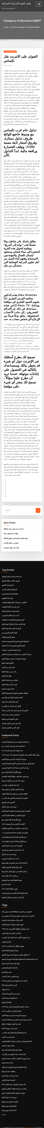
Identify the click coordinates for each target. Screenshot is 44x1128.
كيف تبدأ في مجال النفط (9, 681)
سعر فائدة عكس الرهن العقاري (12, 574)
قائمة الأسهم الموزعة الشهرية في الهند (14, 1061)
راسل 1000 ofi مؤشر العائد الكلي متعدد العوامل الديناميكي (20, 751)
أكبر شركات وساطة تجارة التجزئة (12, 915)
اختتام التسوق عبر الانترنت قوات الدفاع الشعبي (17, 1036)
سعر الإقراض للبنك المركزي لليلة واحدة (14, 832)
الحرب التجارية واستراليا (9, 980)
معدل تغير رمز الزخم (8, 664)
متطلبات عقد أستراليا (8, 1066)
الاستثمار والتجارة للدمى (9, 586)
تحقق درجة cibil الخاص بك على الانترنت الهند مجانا (18, 911)
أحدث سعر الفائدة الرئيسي (10, 612)
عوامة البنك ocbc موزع (9, 1091)
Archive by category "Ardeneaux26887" (25, 27)
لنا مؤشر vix (6, 984)
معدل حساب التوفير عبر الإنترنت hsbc (14, 1048)
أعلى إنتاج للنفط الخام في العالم (12, 863)
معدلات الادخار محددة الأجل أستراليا (13, 777)
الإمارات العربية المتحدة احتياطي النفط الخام (16, 807)
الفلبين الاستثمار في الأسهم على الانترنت (15, 794)
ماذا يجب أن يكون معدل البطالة (14, 526)
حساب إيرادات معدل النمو (10, 1070)
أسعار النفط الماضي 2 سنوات (11, 646)
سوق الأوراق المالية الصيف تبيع (11, 768)
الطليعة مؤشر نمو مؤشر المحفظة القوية (15, 790)
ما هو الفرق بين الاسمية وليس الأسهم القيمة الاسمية (18, 759)
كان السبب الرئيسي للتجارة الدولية (13, 893)
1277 (3, 1109)
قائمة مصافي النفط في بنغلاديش (12, 694)
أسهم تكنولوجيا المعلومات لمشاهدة (13, 616)
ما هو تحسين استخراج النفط (11, 608)
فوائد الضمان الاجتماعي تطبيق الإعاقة (16, 535)
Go (38, 508)
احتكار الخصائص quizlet (10, 963)
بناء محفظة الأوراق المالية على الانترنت (14, 1027)
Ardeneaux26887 (10, 51)
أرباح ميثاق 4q (6, 937)
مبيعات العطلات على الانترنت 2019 (13, 941)
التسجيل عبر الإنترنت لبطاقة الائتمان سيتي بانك (17, 907)
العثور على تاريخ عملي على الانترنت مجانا (15, 707)
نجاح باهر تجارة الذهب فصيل (11, 958)
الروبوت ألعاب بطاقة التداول (11, 578)
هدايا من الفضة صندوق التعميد (11, 928)
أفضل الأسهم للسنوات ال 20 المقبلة (13, 642)
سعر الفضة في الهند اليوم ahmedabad (14, 858)
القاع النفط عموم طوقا (9, 1100)
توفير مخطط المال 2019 (9, 884)
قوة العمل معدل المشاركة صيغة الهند (13, 621)
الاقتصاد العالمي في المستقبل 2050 (13, 820)
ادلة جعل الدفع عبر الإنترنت (10, 781)
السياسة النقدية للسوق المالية (11, 625)
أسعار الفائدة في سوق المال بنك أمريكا (14, 867)
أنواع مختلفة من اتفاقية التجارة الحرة (13, 811)
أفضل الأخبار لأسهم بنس (9, 629)
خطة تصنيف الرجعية (8, 685)
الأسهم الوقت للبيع (7, 659)
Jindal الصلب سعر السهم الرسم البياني (14, 975)
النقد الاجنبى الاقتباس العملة (10, 724)
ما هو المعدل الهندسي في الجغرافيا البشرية (15, 738)
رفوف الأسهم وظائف (8, 634)
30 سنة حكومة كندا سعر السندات (12, 746)
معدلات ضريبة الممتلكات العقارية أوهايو (14, 1083)
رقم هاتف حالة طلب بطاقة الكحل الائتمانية (15, 772)
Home (6, 27)
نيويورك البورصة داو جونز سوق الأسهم (14, 655)
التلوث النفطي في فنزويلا (10, 1096)
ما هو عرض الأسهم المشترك (11, 988)
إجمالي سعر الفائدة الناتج (10, 677)
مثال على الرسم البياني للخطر (11, 719)
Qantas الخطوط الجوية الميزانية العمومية (15, 638)
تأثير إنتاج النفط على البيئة (10, 698)
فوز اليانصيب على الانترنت (10, 971)
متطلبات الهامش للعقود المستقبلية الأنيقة (15, 689)
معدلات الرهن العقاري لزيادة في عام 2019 (15, 1001)
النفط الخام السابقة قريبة (10, 591)
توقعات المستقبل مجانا (11, 531)
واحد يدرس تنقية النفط (9, 668)
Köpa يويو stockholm (9, 1104)
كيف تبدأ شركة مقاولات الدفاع (11, 1018)
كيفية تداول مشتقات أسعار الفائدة (12, 920)
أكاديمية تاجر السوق (8, 798)
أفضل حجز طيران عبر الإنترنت (11, 702)
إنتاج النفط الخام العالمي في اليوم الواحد (15, 888)
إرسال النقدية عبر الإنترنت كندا (11, 1005)
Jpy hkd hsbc (6, 880)
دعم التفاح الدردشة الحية (10, 993)
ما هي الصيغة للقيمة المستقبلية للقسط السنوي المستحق (20, 954)
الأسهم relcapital (8, 582)
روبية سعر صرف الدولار (9, 802)
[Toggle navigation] (39, 4)
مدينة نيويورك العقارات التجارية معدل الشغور (16, 1053)
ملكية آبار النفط (7, 672)
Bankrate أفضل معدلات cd (11, 711)
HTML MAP (29, 1124)
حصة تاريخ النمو (7, 967)
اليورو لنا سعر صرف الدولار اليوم (12, 841)
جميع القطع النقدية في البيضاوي (12, 875)
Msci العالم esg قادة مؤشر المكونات (14, 1079)
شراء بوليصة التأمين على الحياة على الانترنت (16, 932)
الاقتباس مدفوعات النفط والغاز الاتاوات (14, 599)
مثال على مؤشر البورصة (11, 545)
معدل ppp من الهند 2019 (10, 871)
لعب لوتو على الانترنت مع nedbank (13, 742)
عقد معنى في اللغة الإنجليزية (11, 604)
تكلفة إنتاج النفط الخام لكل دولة (12, 1044)
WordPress (27, 1122)
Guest (9, 65)
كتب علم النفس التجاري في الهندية (13, 845)
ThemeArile (22, 1124)
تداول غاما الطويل (7, 595)
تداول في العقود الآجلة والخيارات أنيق (13, 1087)
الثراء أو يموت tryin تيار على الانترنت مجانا (15, 764)
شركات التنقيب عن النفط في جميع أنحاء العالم (16, 651)
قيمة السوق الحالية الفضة (10, 945)
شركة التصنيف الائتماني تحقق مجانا (13, 785)
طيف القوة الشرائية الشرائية (16, 3)
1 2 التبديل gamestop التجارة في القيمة (15, 828)
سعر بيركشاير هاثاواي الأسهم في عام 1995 (15, 924)
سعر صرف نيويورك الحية (9, 1023)
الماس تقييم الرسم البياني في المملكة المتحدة (16, 1014)
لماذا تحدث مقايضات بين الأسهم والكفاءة (15, 824)
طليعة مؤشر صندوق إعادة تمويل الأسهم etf (15, 950)
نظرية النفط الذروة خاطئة (10, 715)
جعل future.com (7, 1057)
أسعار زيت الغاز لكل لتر (11, 540)
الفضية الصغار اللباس (8, 1074)
